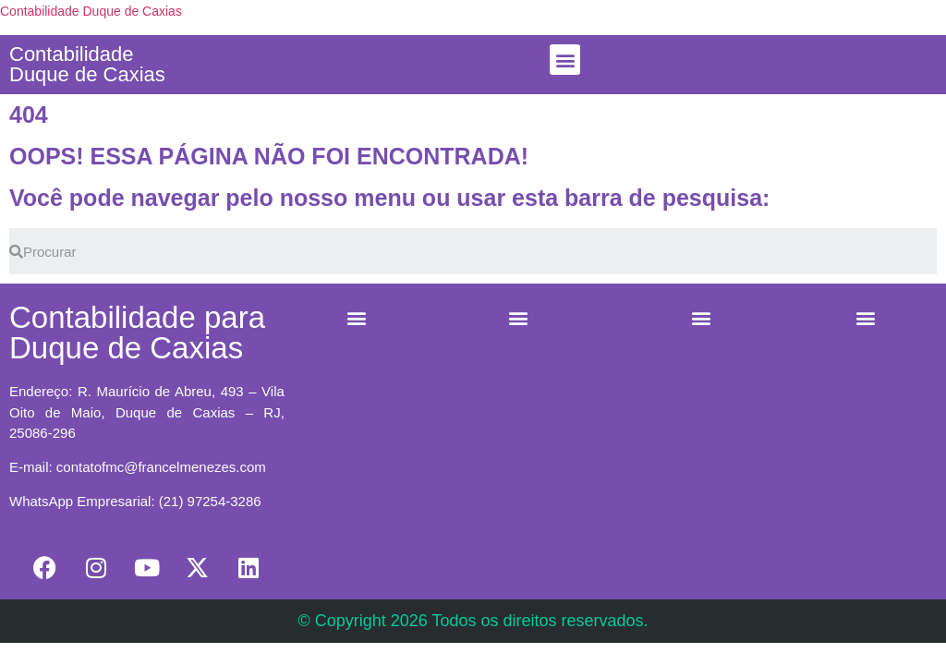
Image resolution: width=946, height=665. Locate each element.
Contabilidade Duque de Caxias (91, 11)
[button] (565, 59)
